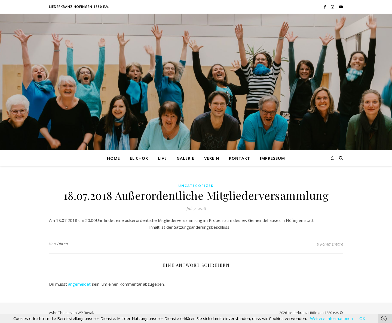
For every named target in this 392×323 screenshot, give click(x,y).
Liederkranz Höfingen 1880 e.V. (79, 6)
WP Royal (85, 312)
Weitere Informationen (331, 318)
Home (113, 158)
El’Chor (139, 158)
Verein (211, 158)
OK (362, 318)
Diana (62, 243)
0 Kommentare (330, 244)
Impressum (272, 158)
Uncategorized (196, 185)
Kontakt (239, 158)
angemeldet (79, 284)
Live (162, 158)
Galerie (185, 158)
